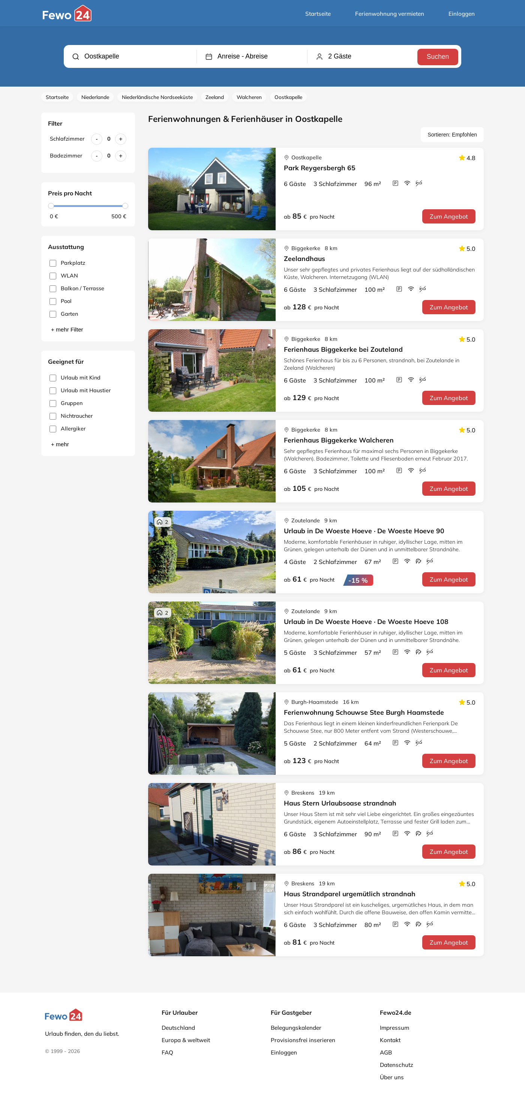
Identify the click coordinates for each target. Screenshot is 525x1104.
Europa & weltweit (186, 1040)
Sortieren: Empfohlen (452, 135)
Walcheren (249, 97)
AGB (386, 1052)
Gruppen (66, 403)
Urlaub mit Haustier (80, 390)
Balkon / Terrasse (77, 288)
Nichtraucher (71, 416)
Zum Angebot (449, 216)
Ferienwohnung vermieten (389, 13)
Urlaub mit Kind (75, 377)
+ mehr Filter (67, 329)
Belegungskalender (296, 1027)
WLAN (64, 275)
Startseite (318, 13)
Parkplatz (67, 263)
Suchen (437, 56)
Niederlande (95, 97)
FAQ (167, 1052)
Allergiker (68, 428)
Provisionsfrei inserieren (303, 1040)
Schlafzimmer (67, 138)
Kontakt (390, 1040)
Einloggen (461, 13)
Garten (64, 314)
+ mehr (60, 444)
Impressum (394, 1027)
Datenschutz (396, 1064)
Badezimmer (66, 155)
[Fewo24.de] (68, 19)
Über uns (392, 1077)
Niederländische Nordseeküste (157, 97)
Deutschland (178, 1027)
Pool (61, 301)
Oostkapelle (288, 97)
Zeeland (215, 97)
